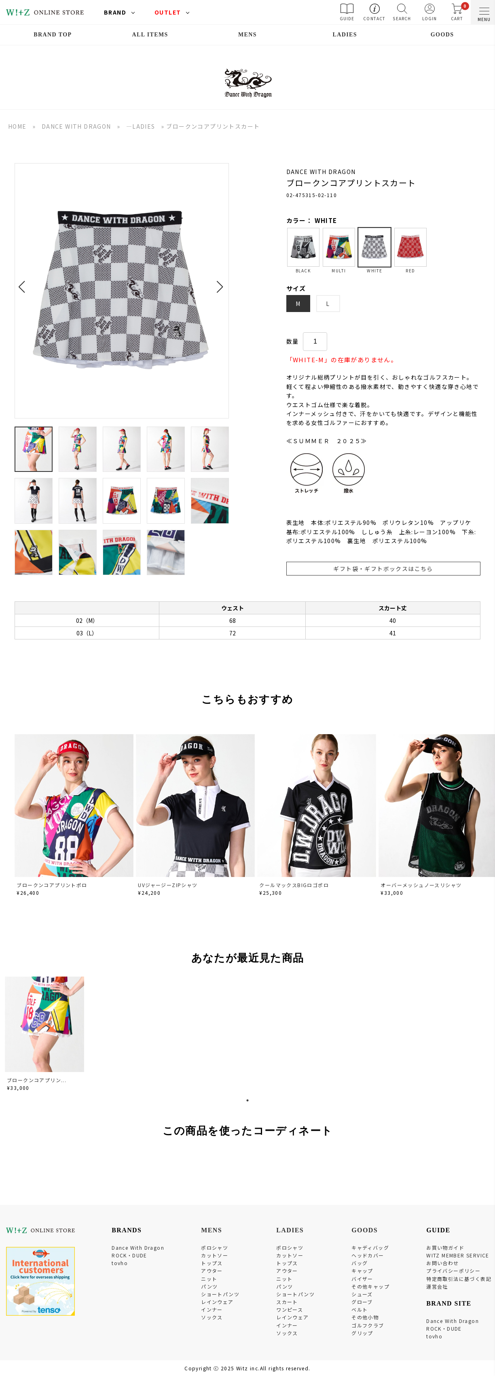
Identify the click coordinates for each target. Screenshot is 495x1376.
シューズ (362, 1294)
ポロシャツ (214, 1247)
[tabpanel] (45, 1035)
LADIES (345, 35)
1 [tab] (247, 1100)
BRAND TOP (53, 35)
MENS (247, 35)
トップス (212, 1262)
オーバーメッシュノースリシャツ (421, 884)
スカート (287, 1301)
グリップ (362, 1332)
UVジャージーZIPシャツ (167, 884)
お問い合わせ (442, 1262)
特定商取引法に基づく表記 (458, 1278)
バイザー (362, 1278)
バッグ (359, 1262)
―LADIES (140, 126)
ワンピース (289, 1309)
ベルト (359, 1309)
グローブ (362, 1301)
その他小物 (365, 1317)
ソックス (212, 1317)
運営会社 (437, 1286)
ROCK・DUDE (129, 1255)
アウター (212, 1270)
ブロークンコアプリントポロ (52, 884)
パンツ (209, 1286)
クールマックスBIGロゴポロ (294, 884)
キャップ (362, 1270)
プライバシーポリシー (453, 1270)
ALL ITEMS (150, 35)
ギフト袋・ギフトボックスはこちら (383, 569)
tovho (120, 1262)
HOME (17, 126)
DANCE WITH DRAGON (76, 126)
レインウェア (217, 1301)
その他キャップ (370, 1286)
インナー (212, 1309)
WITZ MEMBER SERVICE (457, 1255)
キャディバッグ (370, 1247)
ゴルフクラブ (367, 1325)
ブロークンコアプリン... (36, 1080)
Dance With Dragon (138, 1247)
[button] (24, 282)
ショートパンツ (220, 1294)
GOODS (442, 35)
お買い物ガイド (445, 1247)
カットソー (214, 1255)
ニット (209, 1278)
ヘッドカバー (367, 1255)
